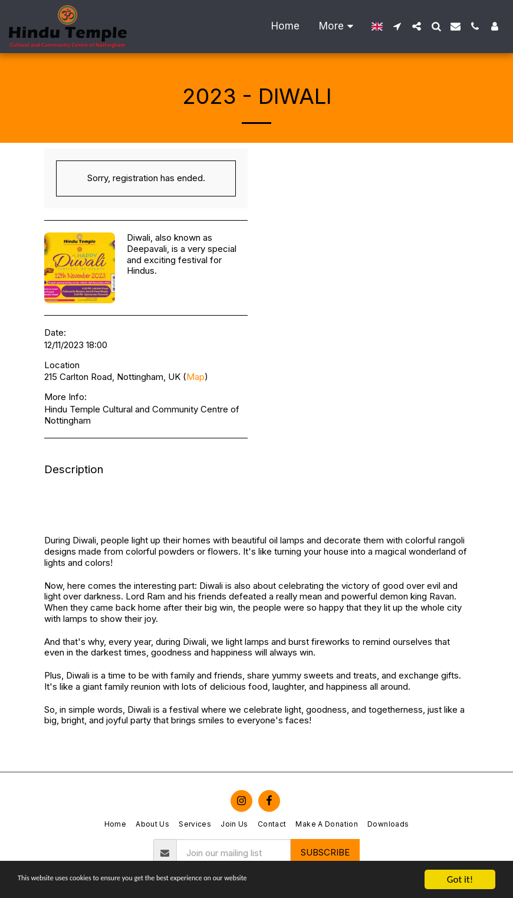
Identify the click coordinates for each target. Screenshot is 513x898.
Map (195, 376)
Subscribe (325, 852)
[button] (397, 26)
